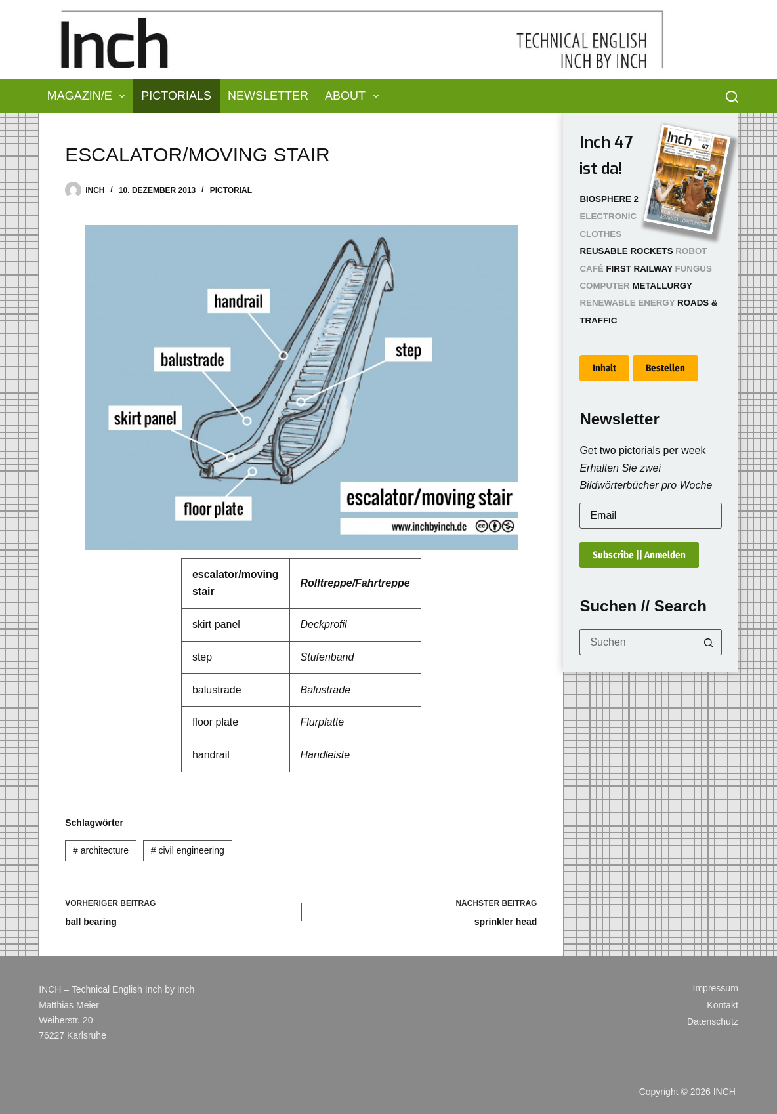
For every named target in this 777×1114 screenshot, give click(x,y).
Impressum (715, 988)
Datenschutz (712, 1021)
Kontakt (722, 1005)
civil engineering (187, 850)
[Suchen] (732, 97)
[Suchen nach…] (637, 642)
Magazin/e (89, 96)
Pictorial (231, 190)
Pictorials (176, 95)
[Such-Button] (709, 642)
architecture (101, 850)
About (354, 96)
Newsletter (268, 95)
